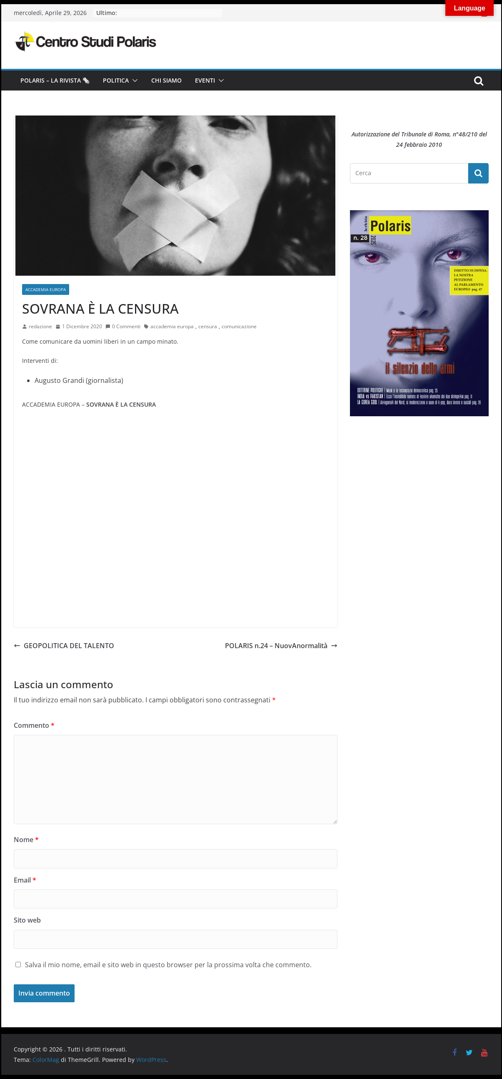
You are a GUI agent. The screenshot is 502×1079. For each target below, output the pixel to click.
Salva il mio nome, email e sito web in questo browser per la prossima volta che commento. (168, 964)
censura (207, 326)
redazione (40, 326)
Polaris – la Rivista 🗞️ (55, 80)
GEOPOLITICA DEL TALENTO (64, 645)
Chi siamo (166, 80)
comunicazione (239, 326)
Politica (116, 80)
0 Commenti (122, 326)
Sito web (27, 920)
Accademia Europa (45, 289)
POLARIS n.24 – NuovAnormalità (281, 645)
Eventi (205, 80)
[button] (133, 80)
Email (25, 880)
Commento (34, 725)
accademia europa (172, 326)
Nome (26, 839)
